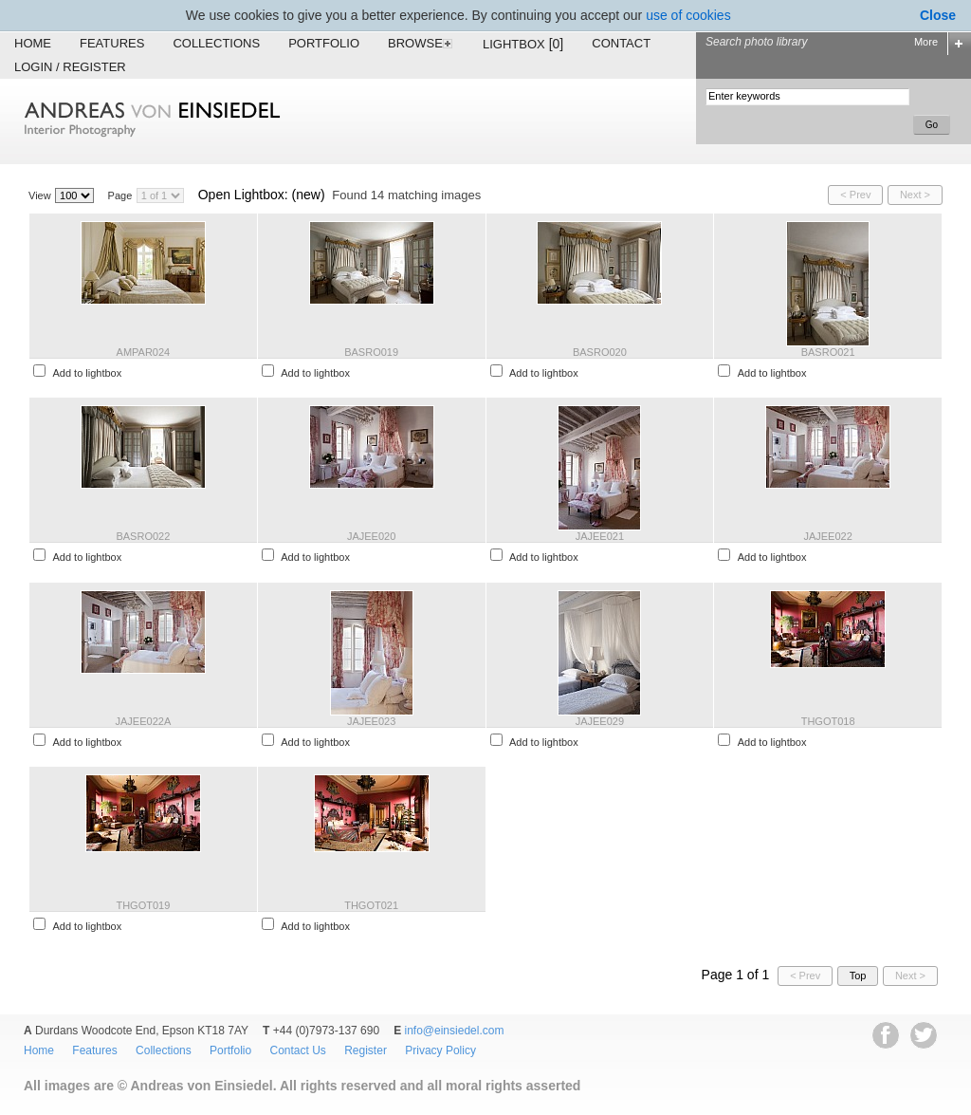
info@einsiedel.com (454, 1030)
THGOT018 (828, 721)
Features (112, 43)
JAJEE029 (600, 721)
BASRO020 (600, 352)
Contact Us (297, 1050)
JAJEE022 (827, 536)
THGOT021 (371, 905)
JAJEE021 (600, 536)
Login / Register (70, 67)
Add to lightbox (86, 373)
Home (32, 43)
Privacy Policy (440, 1050)
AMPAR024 (144, 352)
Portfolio (323, 43)
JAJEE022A (144, 721)
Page (120, 195)
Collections (216, 43)
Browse (421, 43)
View (39, 195)
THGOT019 (143, 905)
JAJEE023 (371, 721)
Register (365, 1050)
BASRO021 (828, 352)
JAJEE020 (371, 536)
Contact (621, 43)
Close (938, 15)
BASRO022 (143, 536)
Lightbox (523, 43)
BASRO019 (371, 352)
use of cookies (688, 15)
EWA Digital (34, 1114)
